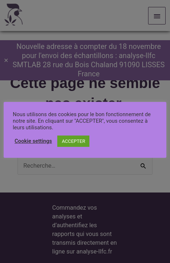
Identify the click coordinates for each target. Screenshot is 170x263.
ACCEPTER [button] (73, 141)
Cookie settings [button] (33, 141)
